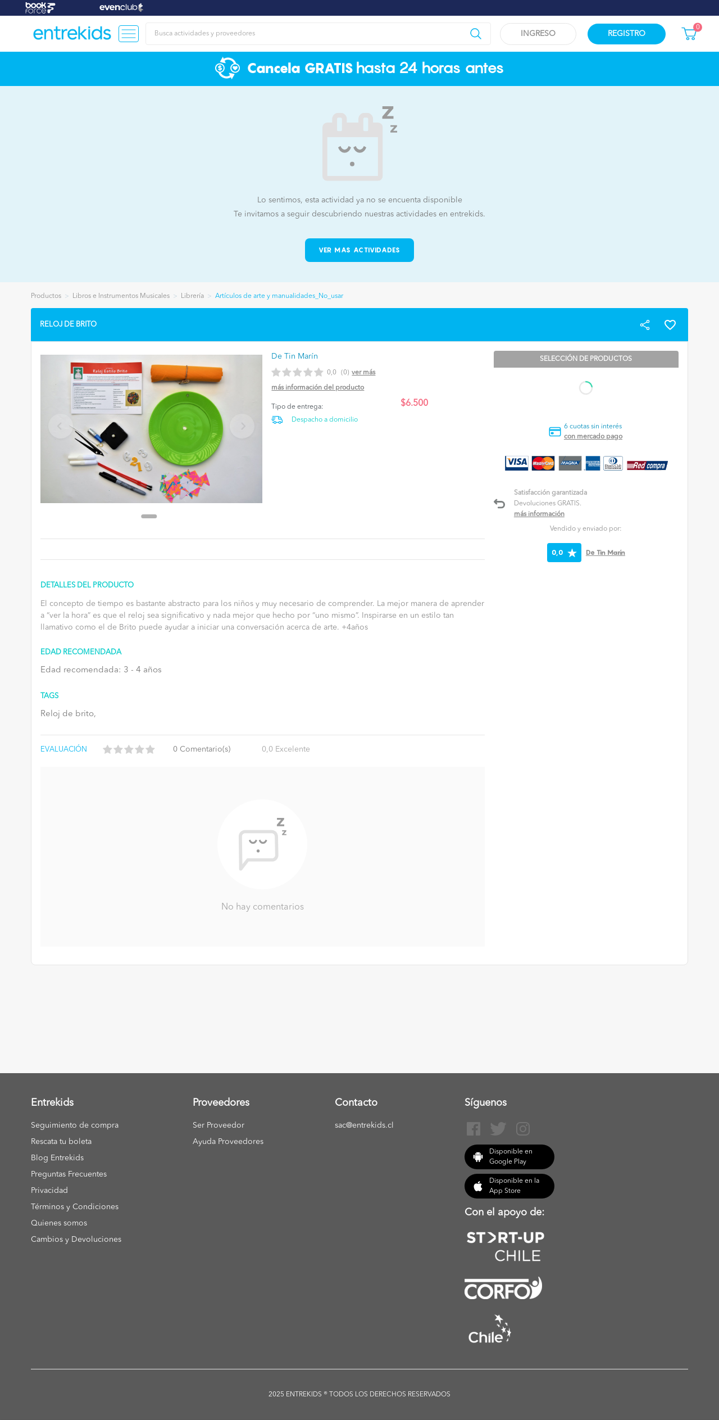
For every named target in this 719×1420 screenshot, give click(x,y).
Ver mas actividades (359, 250)
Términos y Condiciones (75, 1207)
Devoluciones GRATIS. (547, 503)
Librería (192, 296)
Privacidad (49, 1191)
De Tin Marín (605, 552)
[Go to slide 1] (149, 516)
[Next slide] (242, 426)
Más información (539, 514)
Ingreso (538, 34)
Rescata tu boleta (61, 1142)
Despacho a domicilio (325, 420)
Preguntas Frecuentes (69, 1174)
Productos (46, 296)
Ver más (363, 372)
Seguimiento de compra (75, 1125)
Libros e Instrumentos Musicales (121, 296)
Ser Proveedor (218, 1125)
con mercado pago (593, 436)
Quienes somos (59, 1223)
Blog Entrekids (57, 1158)
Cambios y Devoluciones (76, 1239)
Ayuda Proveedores (228, 1142)
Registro (626, 34)
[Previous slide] (60, 426)
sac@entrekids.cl (364, 1125)
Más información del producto (317, 388)
